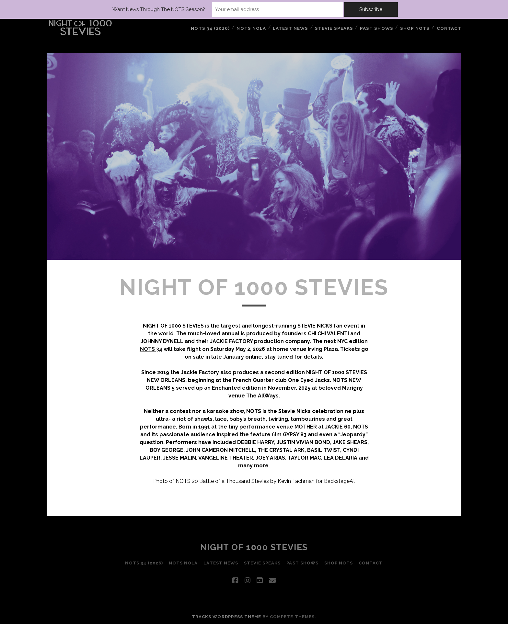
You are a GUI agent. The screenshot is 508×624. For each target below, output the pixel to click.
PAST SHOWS (377, 27)
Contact (449, 27)
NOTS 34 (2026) (212, 27)
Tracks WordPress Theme (226, 616)
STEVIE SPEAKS (335, 27)
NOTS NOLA (252, 27)
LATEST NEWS (292, 27)
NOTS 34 (151, 349)
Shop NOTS (415, 27)
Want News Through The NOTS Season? (185, 9)
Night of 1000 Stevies (254, 547)
